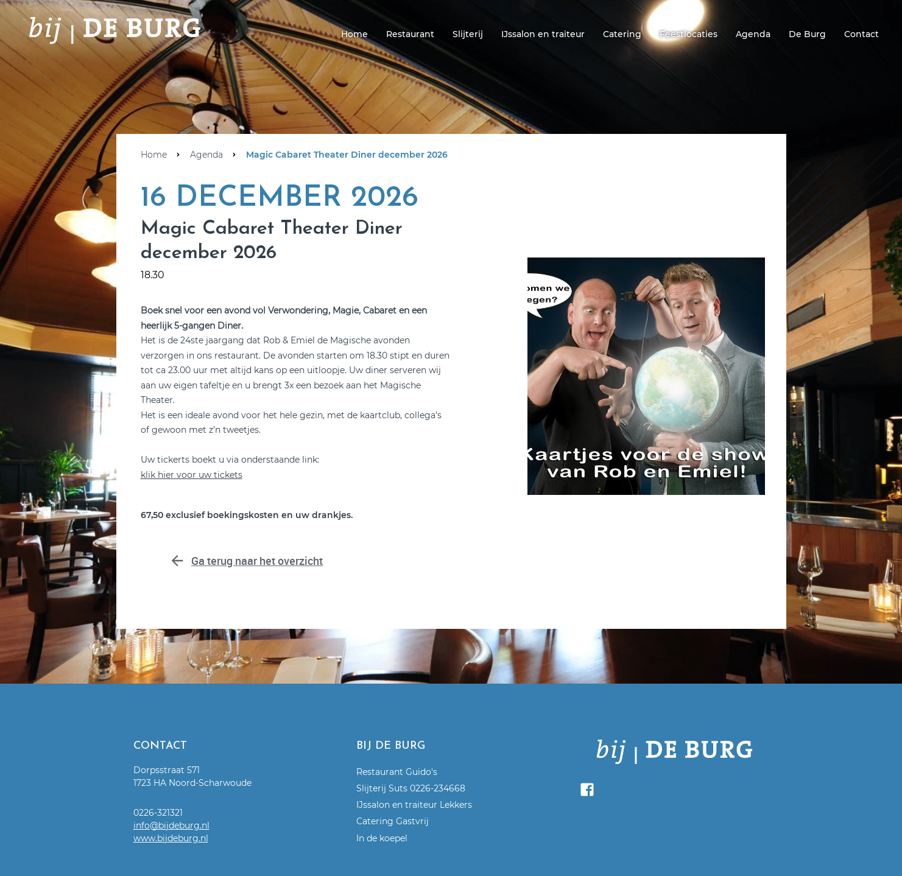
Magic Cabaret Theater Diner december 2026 (347, 154)
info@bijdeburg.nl (171, 825)
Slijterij (468, 34)
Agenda (753, 34)
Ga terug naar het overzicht (290, 560)
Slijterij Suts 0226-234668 (410, 788)
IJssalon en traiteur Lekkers (414, 804)
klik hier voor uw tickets (191, 474)
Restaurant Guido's (396, 771)
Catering (622, 34)
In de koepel (381, 838)
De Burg (807, 34)
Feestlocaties (688, 34)
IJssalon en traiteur (543, 34)
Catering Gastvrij (392, 821)
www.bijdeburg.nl (170, 838)
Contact (861, 34)
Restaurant (410, 34)
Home (354, 34)
